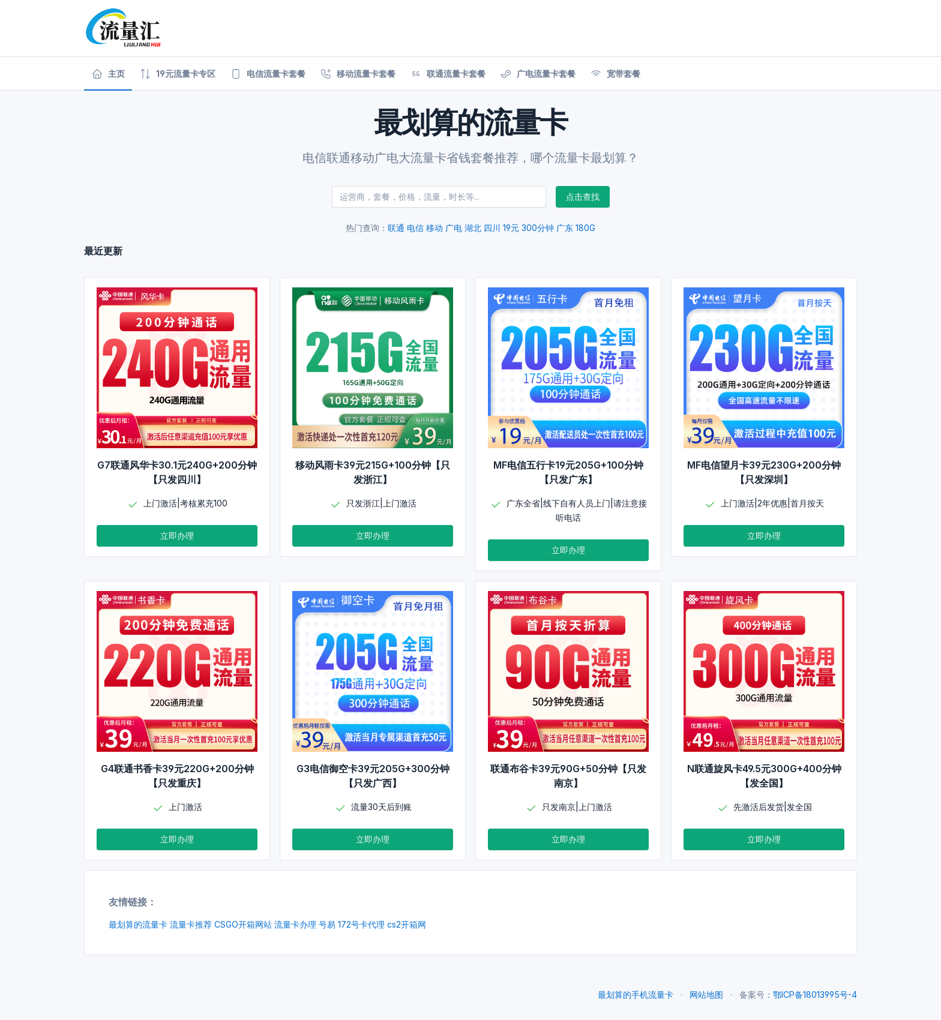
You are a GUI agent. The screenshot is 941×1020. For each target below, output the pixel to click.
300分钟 (538, 228)
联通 (396, 228)
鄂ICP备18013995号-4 (815, 994)
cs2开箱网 (406, 924)
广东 (564, 228)
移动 (434, 228)
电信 (415, 228)
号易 (327, 924)
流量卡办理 (295, 924)
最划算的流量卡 (138, 924)
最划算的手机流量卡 (635, 994)
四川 (492, 228)
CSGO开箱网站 (243, 924)
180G (585, 228)
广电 (453, 228)
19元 (511, 228)
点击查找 (583, 196)
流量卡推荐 (191, 924)
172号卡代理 (361, 924)
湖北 (472, 228)
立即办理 (177, 535)
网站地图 (706, 994)
